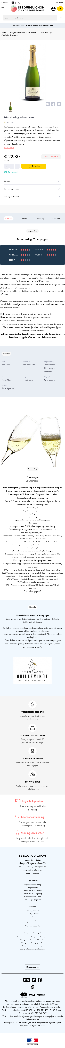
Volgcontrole (33, 887)
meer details (9, 147)
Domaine (56, 218)
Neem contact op (32, 967)
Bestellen (33, 166)
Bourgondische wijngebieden (32, 942)
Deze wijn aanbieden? (32, 196)
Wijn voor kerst (32, 922)
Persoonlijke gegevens (32, 899)
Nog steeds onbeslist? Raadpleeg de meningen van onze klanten (32, 840)
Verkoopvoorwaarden (32, 896)
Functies (24, 218)
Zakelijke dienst (32, 913)
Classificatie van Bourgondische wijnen (32, 936)
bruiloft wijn (32, 916)
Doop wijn (32, 919)
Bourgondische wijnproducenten (32, 948)
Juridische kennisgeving (32, 893)
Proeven (8, 218)
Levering (32, 181)
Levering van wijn (32, 910)
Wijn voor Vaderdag (32, 925)
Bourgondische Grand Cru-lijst (32, 939)
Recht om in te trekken (32, 890)
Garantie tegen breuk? (32, 189)
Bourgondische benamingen (32, 945)
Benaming (40, 218)
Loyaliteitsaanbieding (32, 884)
